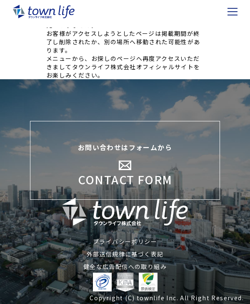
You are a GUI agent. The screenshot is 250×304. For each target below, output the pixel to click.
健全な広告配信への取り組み (125, 266)
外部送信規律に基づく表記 (125, 254)
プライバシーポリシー (125, 241)
